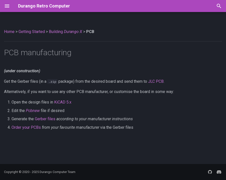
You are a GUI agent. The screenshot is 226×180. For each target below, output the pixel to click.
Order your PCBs (26, 127)
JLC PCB (156, 81)
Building (65, 31)
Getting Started (32, 31)
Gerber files (45, 118)
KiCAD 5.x (62, 102)
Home (9, 31)
